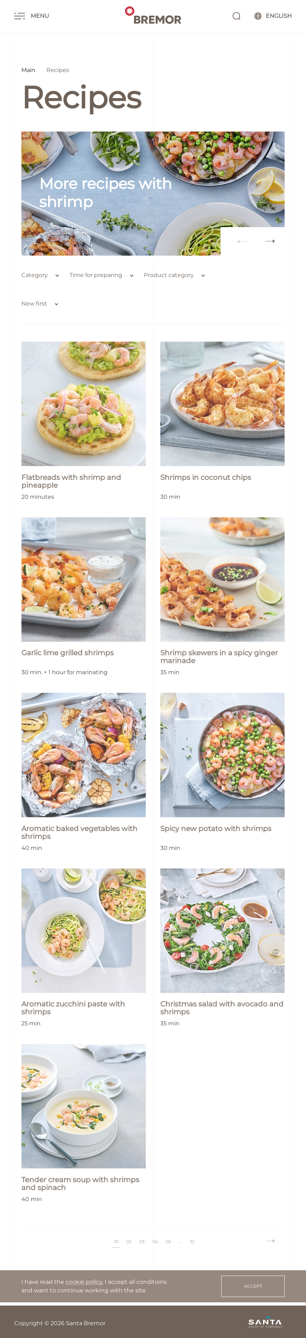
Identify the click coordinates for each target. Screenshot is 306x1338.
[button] (270, 238)
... (180, 1238)
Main (28, 70)
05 (168, 1238)
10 (192, 1238)
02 (128, 1238)
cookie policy (84, 1281)
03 (142, 1238)
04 (155, 1238)
